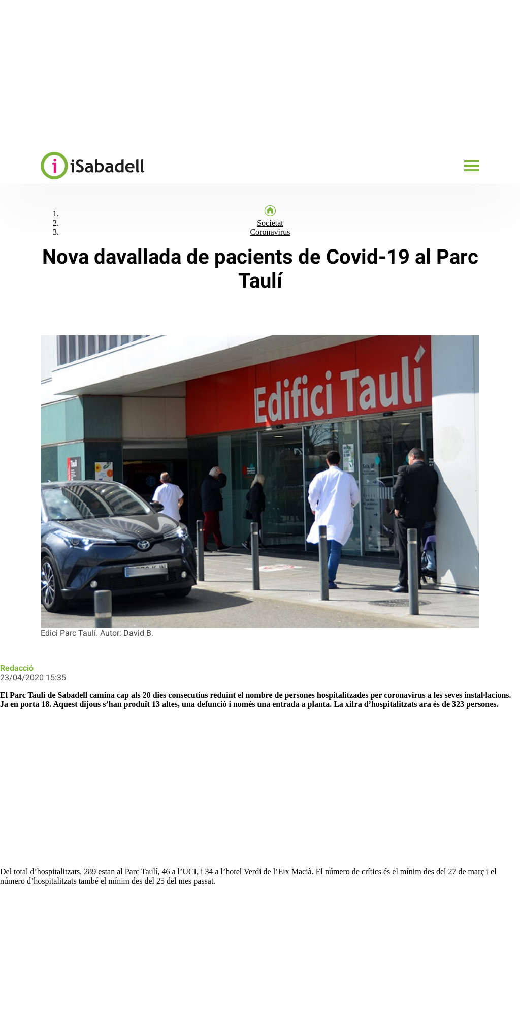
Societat (270, 222)
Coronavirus (270, 232)
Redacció (17, 668)
